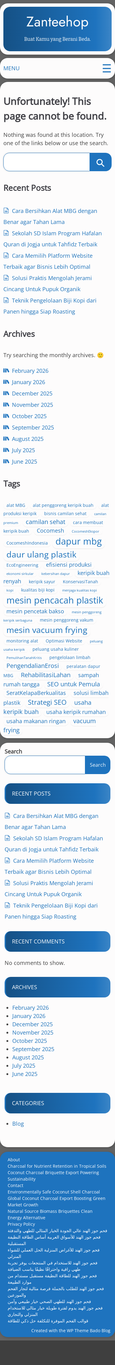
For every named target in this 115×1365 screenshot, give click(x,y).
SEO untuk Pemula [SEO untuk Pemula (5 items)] (74, 704)
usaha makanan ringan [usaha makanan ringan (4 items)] (37, 740)
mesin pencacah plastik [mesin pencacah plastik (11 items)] (40, 613)
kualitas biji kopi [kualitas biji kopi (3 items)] (82, 596)
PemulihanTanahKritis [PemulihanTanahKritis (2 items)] (25, 677)
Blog (18, 1144)
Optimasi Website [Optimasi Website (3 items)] (65, 660)
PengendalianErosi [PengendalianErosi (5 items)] (34, 685)
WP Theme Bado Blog (88, 1352)
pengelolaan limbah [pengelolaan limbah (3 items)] (71, 677)
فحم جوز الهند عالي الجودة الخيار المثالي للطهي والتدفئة (57, 1251)
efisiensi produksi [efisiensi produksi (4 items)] (70, 570)
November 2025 (33, 411)
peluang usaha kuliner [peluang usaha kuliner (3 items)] (57, 669)
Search (13, 772)
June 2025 (25, 467)
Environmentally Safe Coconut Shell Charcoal (54, 1213)
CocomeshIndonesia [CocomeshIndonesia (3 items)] (28, 549)
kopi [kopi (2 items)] (54, 596)
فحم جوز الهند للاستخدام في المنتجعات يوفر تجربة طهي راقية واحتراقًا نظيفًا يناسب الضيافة (53, 1287)
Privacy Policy (21, 1245)
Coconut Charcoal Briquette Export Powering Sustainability (53, 1196)
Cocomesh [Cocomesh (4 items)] (51, 536)
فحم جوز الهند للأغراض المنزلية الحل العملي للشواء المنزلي (54, 1274)
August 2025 (29, 445)
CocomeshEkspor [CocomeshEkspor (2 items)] (87, 537)
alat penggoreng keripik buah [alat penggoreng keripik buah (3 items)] (64, 511)
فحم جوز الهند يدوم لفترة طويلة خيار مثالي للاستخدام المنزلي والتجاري (55, 1332)
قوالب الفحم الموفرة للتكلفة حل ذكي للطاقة (48, 1341)
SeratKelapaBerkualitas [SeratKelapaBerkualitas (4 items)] (37, 712)
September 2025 (34, 433)
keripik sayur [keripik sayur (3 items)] (58, 588)
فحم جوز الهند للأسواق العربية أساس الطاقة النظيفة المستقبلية (54, 1261)
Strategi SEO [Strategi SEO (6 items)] (48, 721)
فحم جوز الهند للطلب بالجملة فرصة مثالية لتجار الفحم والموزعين (56, 1312)
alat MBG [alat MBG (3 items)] (17, 511)
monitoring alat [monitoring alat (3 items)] (23, 660)
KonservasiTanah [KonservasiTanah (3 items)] (25, 596)
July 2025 (24, 456)
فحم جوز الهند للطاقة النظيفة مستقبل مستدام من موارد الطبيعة (52, 1300)
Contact (15, 1206)
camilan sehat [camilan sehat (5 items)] (47, 528)
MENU (13, 73)
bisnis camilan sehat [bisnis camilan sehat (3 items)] (66, 519)
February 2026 (31, 376)
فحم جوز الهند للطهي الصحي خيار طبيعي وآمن (49, 1322)
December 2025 (33, 399)
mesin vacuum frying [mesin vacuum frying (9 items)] (48, 649)
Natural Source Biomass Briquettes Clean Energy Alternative (50, 1235)
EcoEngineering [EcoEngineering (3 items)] (24, 571)
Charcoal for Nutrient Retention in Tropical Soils (57, 1187)
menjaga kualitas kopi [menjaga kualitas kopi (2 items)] (25, 608)
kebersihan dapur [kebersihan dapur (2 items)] (57, 580)
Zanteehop (57, 24)
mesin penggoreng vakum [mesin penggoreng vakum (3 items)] (55, 639)
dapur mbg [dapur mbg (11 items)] (80, 547)
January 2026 (29, 388)
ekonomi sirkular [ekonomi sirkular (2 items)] (21, 580)
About (14, 1180)
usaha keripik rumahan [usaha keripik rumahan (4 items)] (77, 731)
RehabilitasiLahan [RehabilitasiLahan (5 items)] (47, 694)
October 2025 (30, 422)
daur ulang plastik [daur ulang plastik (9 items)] (43, 560)
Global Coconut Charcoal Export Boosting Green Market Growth (56, 1222)
